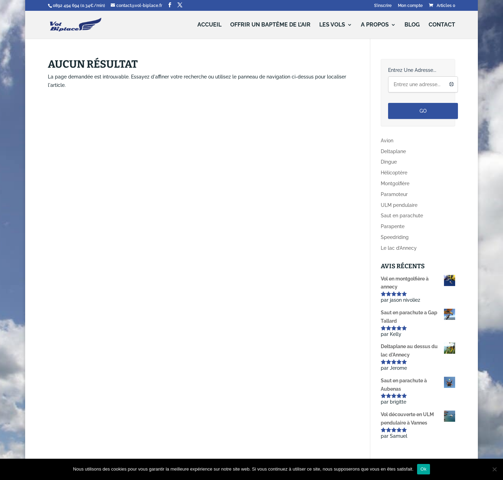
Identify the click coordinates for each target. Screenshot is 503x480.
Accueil (209, 25)
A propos (375, 25)
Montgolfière (395, 183)
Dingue (389, 162)
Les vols (332, 25)
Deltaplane (393, 151)
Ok (424, 469)
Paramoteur (394, 194)
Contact (442, 25)
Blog (412, 25)
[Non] (494, 469)
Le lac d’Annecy (399, 248)
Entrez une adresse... (412, 70)
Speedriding (395, 237)
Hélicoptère (394, 172)
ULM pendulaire (399, 205)
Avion (387, 140)
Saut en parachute (402, 215)
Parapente (392, 226)
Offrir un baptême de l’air (270, 25)
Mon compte (410, 5)
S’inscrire (383, 5)
